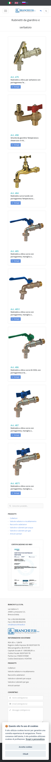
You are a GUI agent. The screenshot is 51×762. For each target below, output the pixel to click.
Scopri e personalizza (35, 739)
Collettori (13, 518)
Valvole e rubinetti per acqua (21, 527)
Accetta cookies (25, 747)
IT (10, 3)
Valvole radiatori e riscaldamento (23, 521)
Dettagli (15, 86)
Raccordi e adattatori (18, 524)
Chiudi (25, 754)
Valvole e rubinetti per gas (20, 530)
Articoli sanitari (16, 534)
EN (18, 3)
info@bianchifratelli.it (16, 624)
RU (25, 3)
